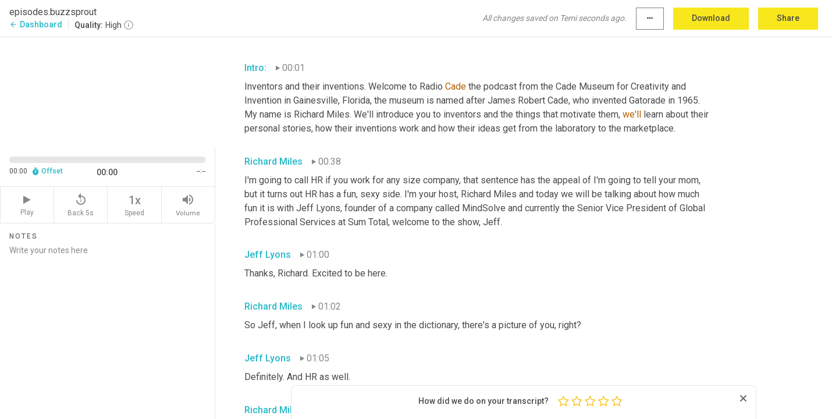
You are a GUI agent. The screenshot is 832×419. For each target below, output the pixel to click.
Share (788, 18)
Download (711, 18)
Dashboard (35, 24)
